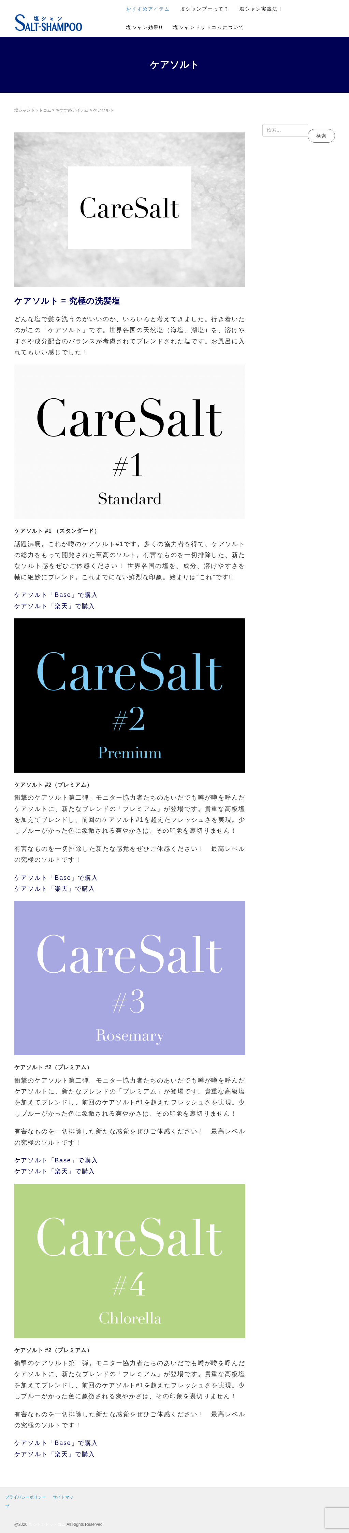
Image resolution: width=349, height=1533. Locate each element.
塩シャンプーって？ (204, 9)
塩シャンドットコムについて (208, 27)
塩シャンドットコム (47, 1524)
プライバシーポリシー (25, 1497)
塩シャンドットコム (32, 110)
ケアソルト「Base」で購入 (56, 594)
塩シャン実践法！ (261, 9)
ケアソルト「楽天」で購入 (55, 606)
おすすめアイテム (148, 9)
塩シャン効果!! (144, 27)
